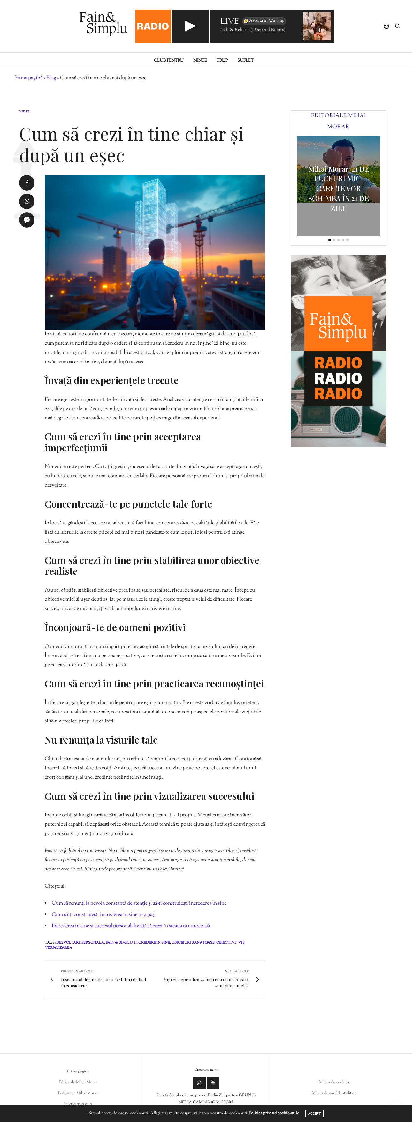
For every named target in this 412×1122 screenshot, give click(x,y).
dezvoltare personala (80, 942)
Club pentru (169, 61)
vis (241, 942)
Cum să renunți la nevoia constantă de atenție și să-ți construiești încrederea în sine (139, 903)
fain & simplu (119, 942)
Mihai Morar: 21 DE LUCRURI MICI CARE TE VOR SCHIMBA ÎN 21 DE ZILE (338, 188)
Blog (51, 78)
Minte (200, 61)
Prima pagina (78, 1071)
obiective (226, 942)
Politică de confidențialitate (333, 1093)
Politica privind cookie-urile (274, 1113)
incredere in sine (152, 942)
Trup (222, 61)
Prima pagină (28, 78)
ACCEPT (314, 1113)
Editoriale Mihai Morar (78, 1082)
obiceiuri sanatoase (193, 942)
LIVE (229, 22)
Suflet (245, 61)
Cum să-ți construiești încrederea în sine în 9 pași (104, 914)
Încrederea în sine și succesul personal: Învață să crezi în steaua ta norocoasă (131, 926)
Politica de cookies (333, 1082)
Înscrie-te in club (78, 1104)
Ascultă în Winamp (263, 21)
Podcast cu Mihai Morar (78, 1093)
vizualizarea (58, 947)
